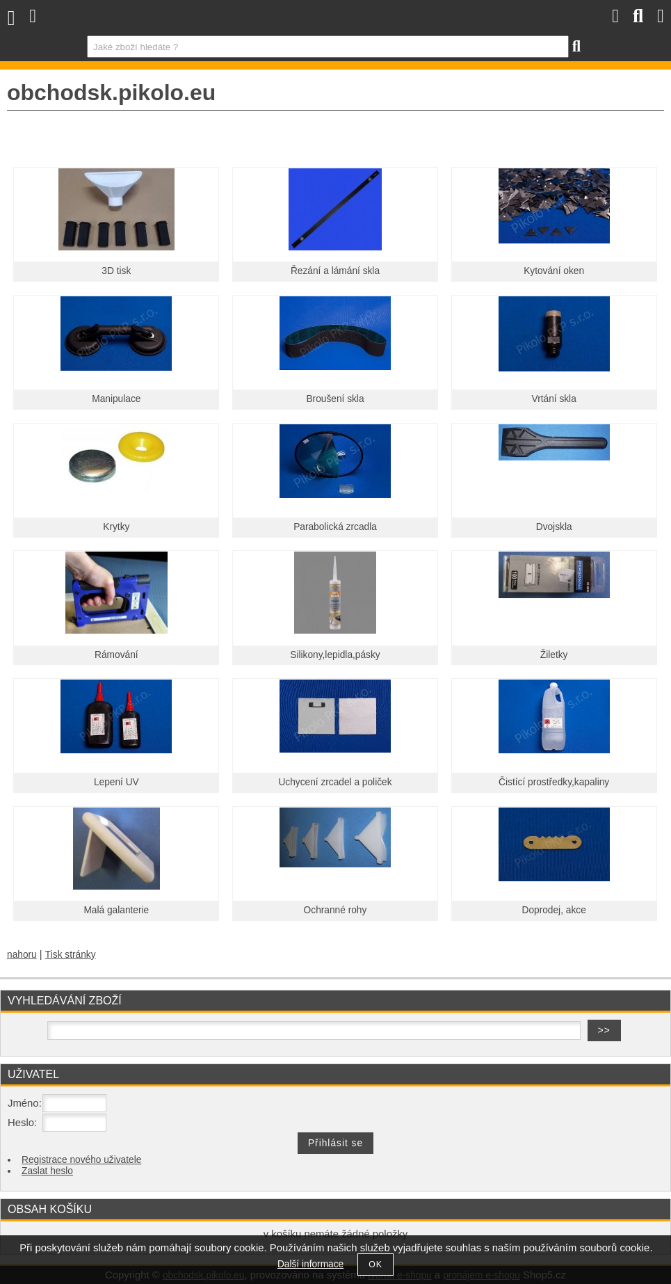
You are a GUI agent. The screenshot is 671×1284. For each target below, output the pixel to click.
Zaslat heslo (47, 1171)
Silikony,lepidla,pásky (335, 655)
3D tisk (116, 271)
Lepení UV (116, 782)
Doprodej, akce (554, 910)
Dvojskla (554, 527)
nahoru (22, 954)
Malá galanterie (116, 910)
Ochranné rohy (335, 910)
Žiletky (554, 655)
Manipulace (116, 399)
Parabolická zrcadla (335, 527)
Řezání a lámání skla (335, 271)
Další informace (310, 1264)
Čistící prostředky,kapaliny (554, 782)
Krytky (116, 527)
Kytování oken (554, 271)
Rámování (116, 655)
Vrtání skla (553, 399)
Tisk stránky (70, 954)
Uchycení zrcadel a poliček (334, 782)
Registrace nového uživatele (81, 1160)
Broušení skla (335, 399)
